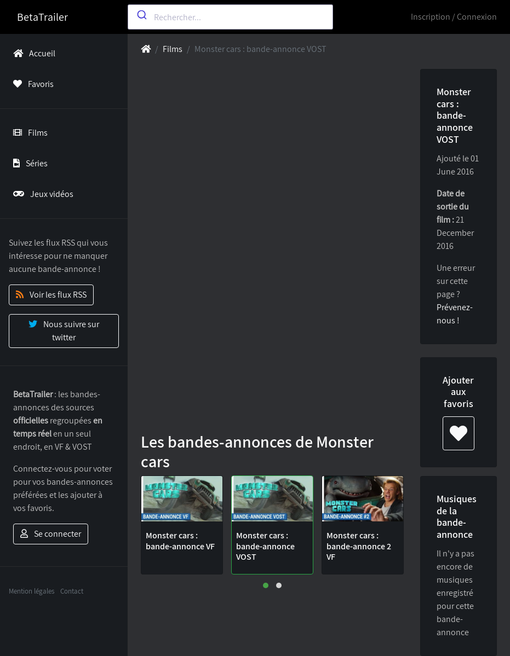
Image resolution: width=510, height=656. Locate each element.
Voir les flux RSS (51, 294)
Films (28, 132)
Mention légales (31, 591)
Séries (28, 163)
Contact (71, 591)
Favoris (31, 84)
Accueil (32, 53)
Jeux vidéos (41, 194)
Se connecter (50, 533)
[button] (265, 585)
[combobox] (230, 17)
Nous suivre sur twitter (63, 330)
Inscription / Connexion (454, 16)
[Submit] (141, 15)
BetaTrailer (42, 17)
